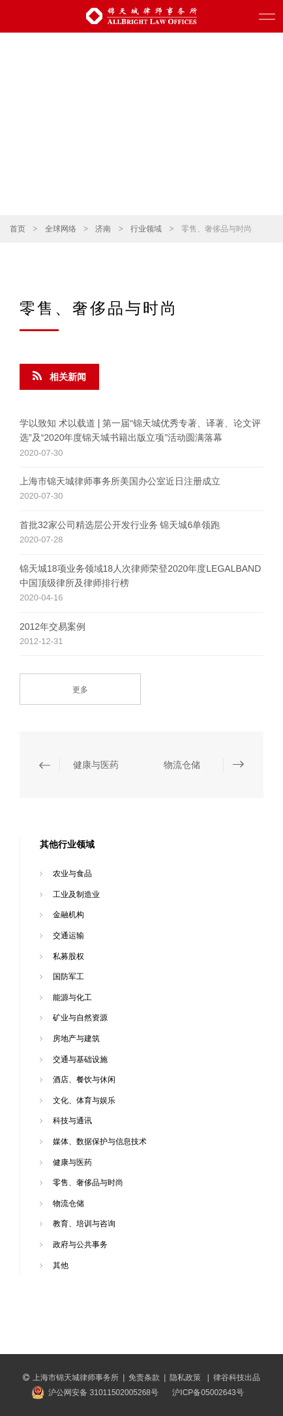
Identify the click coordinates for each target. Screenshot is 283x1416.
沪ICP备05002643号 (207, 1392)
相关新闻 (59, 376)
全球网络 (60, 228)
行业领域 (146, 228)
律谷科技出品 (236, 1377)
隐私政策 (186, 1377)
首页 (17, 228)
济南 (103, 228)
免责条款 (144, 1377)
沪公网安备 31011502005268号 (103, 1392)
